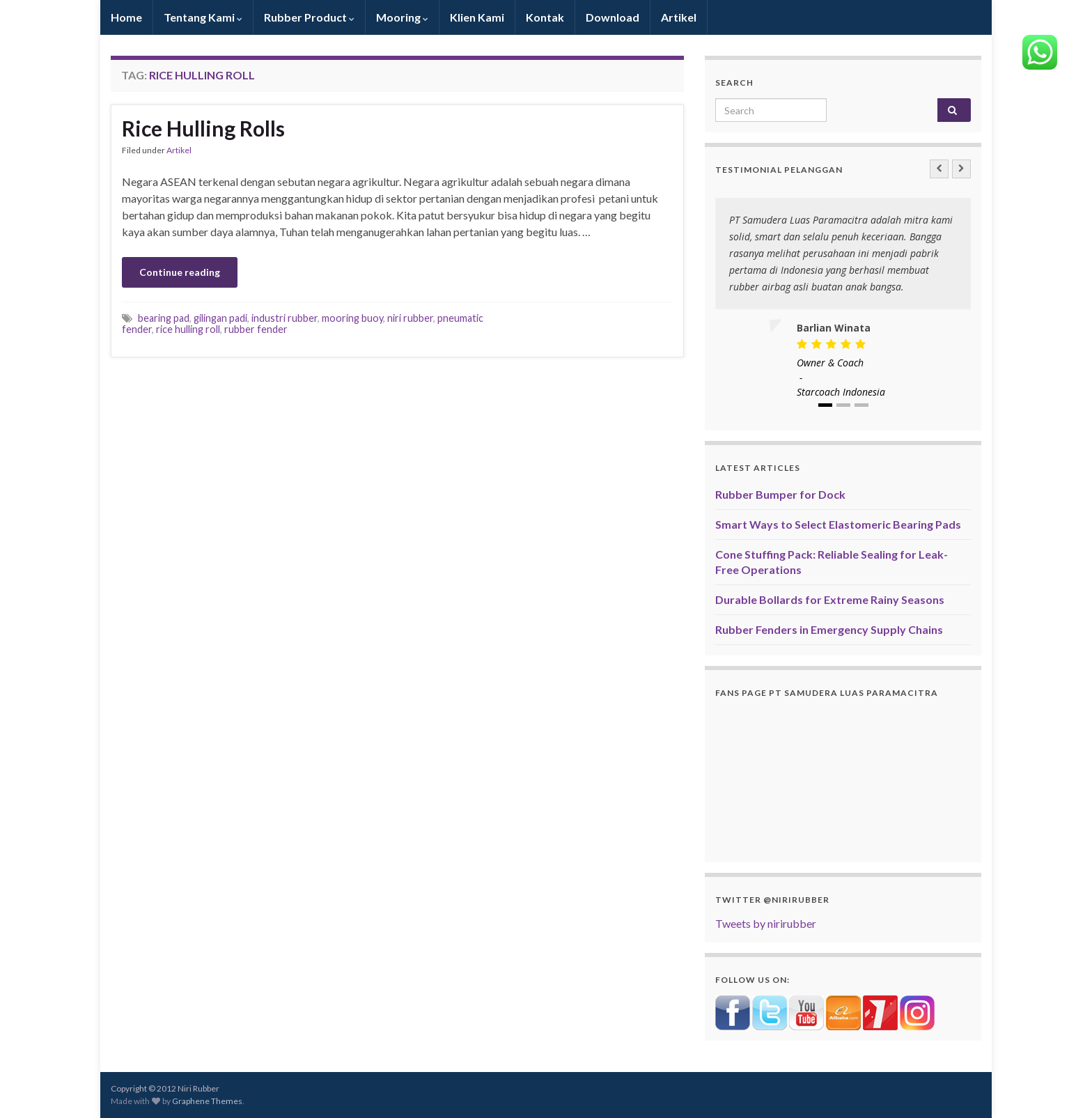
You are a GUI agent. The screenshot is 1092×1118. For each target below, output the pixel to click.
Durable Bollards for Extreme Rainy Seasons (829, 599)
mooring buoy (352, 318)
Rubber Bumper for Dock (780, 494)
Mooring (402, 17)
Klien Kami (477, 17)
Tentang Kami (203, 17)
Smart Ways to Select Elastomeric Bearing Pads (838, 524)
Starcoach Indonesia (841, 391)
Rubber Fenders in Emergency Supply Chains (829, 629)
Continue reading (179, 272)
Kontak (545, 17)
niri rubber (410, 318)
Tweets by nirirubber (765, 923)
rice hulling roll (188, 329)
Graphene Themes (207, 1101)
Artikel (678, 17)
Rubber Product (309, 17)
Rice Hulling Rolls (203, 128)
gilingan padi (220, 318)
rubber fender (256, 329)
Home (126, 17)
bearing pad (163, 318)
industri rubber (284, 318)
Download (612, 17)
